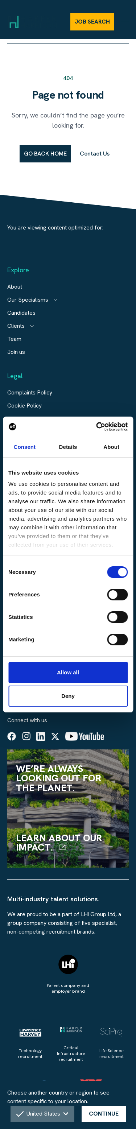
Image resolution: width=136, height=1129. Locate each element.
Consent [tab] (24, 447)
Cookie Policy (24, 405)
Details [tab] (68, 447)
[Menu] (125, 21)
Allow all (68, 672)
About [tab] (111, 447)
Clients (16, 326)
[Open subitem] (55, 300)
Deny (68, 696)
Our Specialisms (27, 299)
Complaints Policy (29, 392)
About (14, 286)
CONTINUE (104, 1113)
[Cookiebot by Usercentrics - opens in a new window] (97, 426)
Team (14, 339)
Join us (16, 352)
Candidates (21, 313)
